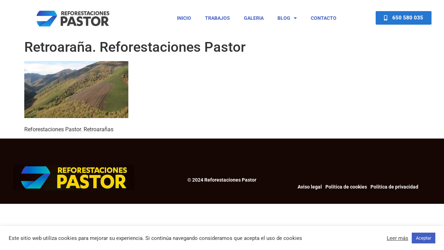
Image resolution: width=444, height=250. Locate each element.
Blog (287, 18)
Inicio (184, 18)
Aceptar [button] (423, 238)
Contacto (323, 18)
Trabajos (217, 18)
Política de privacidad (394, 187)
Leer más (397, 238)
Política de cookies (346, 187)
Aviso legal (310, 187)
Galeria (254, 18)
